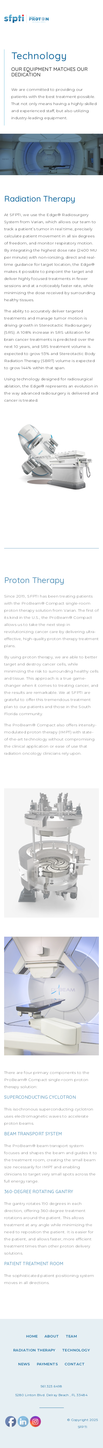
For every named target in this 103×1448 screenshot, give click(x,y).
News (24, 1364)
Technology (76, 1350)
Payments (47, 1364)
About (51, 1336)
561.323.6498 (51, 1386)
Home (32, 1336)
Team (71, 1336)
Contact (75, 1364)
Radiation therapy (34, 1350)
